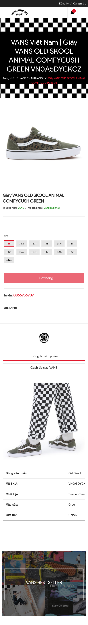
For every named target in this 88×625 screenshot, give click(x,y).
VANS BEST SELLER (44, 582)
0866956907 (23, 295)
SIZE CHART (10, 307)
